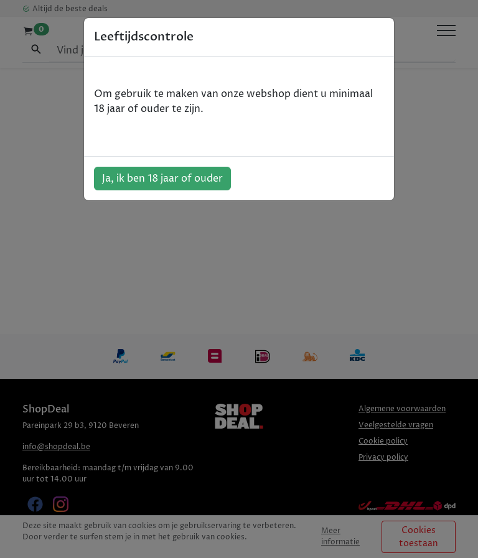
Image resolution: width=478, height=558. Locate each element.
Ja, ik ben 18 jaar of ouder (162, 178)
